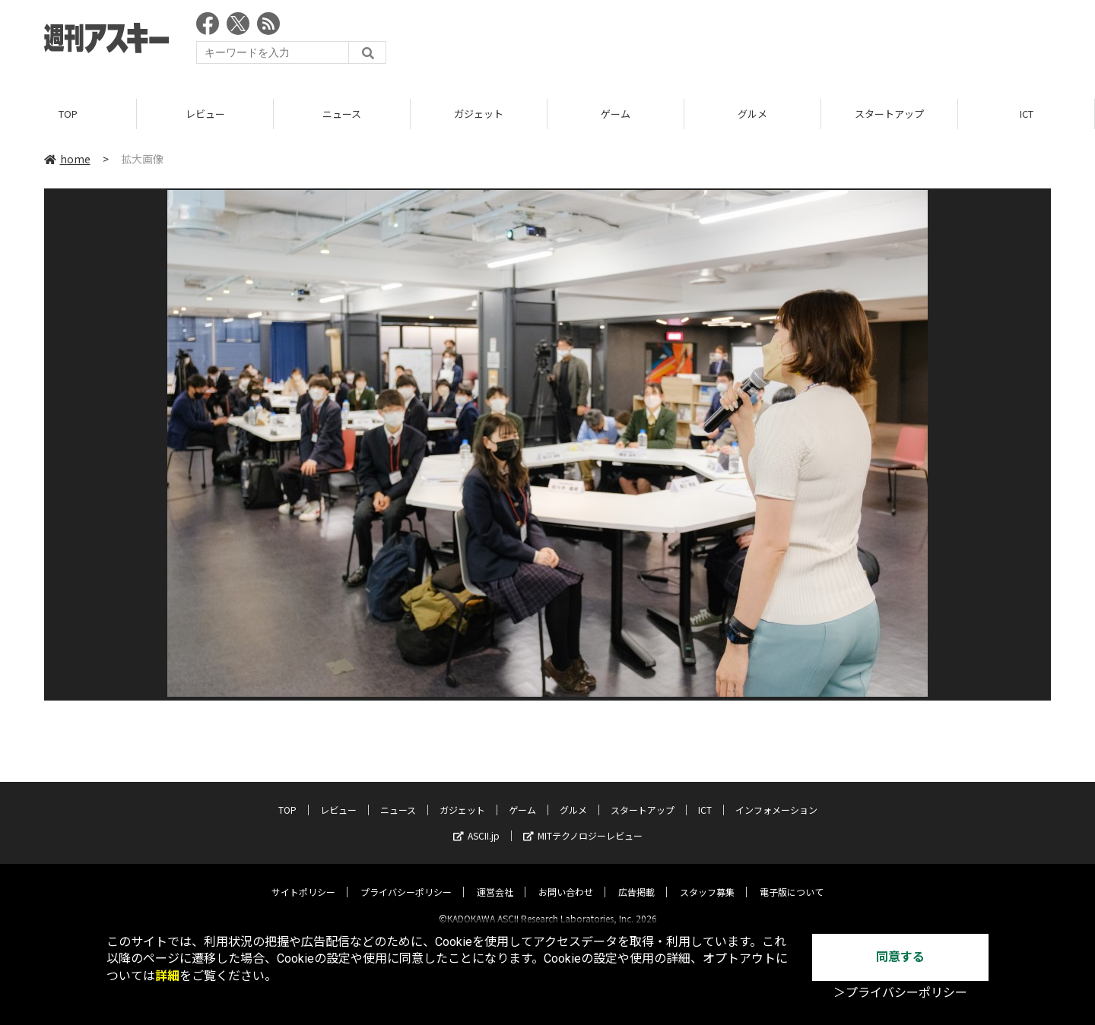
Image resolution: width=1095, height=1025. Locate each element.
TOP (68, 113)
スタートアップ (889, 113)
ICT (1026, 113)
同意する (900, 957)
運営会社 (495, 878)
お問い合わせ (565, 878)
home (67, 158)
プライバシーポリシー (406, 878)
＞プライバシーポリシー (900, 992)
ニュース (341, 113)
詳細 (167, 976)
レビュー (205, 113)
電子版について (792, 878)
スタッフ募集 (707, 878)
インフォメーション (776, 796)
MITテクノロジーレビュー (583, 822)
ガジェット (478, 113)
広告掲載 (636, 878)
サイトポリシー (303, 878)
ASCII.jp (476, 822)
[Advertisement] (774, 42)
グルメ (752, 113)
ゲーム (615, 113)
